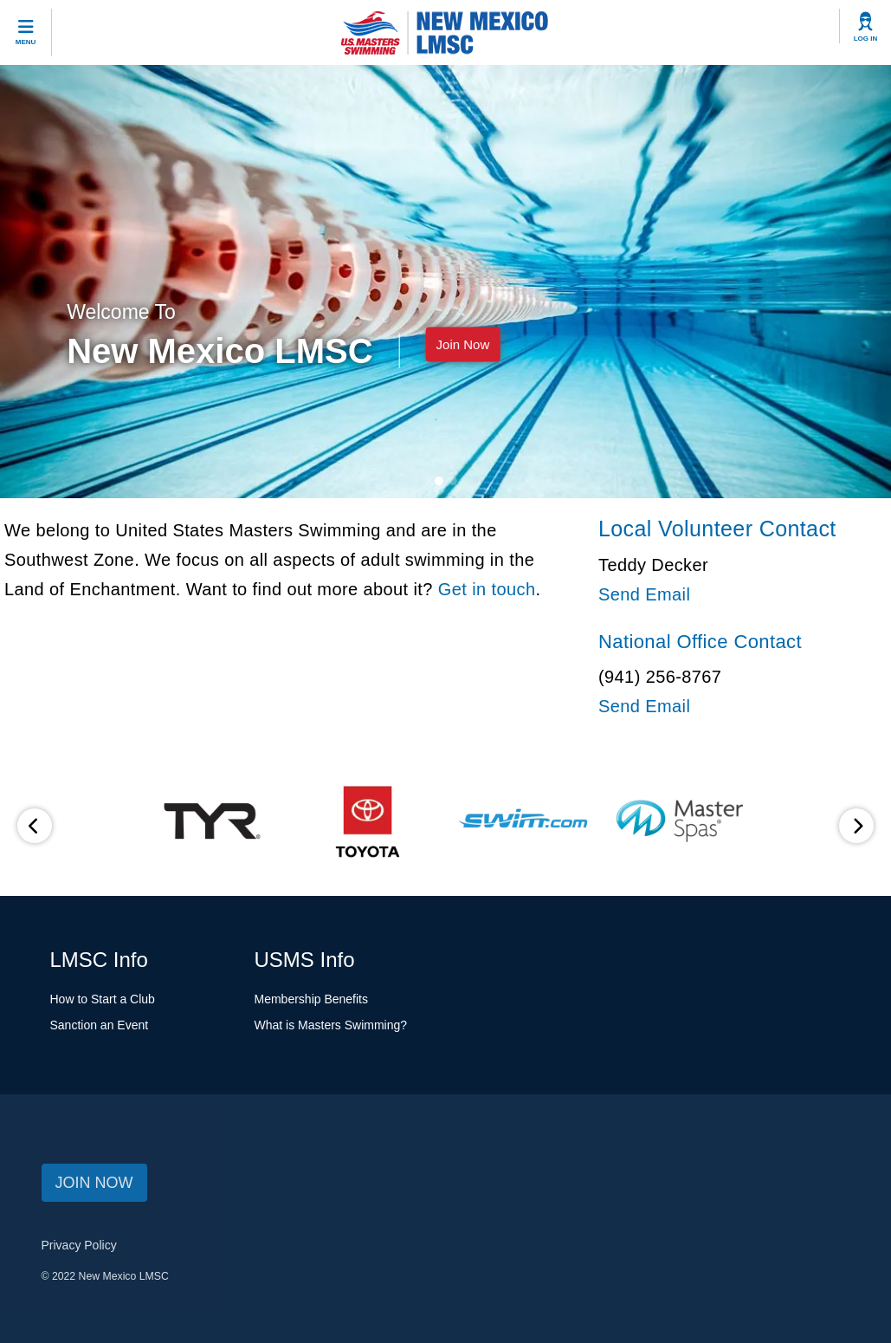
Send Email (644, 594)
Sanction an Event (99, 1025)
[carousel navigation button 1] (453, 481)
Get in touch (487, 589)
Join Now (463, 343)
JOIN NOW (94, 1182)
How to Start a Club (102, 999)
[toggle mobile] (26, 32)
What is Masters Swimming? (331, 1025)
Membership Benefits (312, 999)
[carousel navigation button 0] (439, 481)
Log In (866, 38)
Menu (26, 42)
